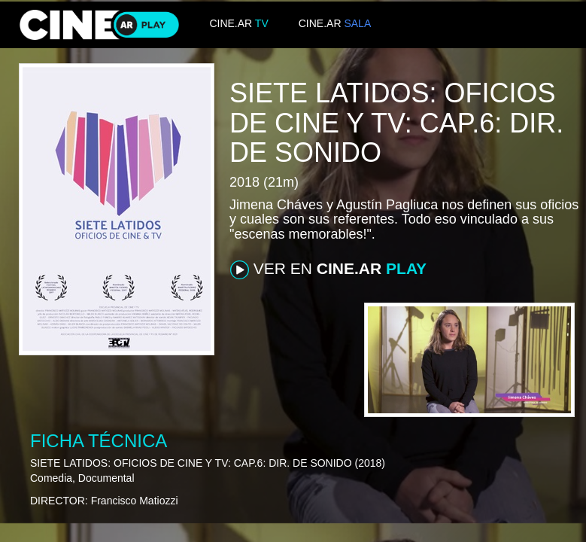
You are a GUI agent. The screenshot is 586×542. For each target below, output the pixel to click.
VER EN (328, 269)
